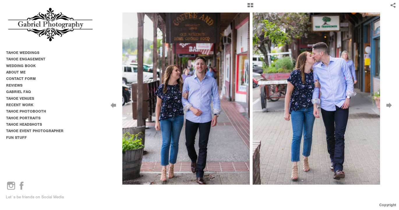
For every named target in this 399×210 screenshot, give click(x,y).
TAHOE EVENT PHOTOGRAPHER (34, 131)
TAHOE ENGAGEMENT (25, 59)
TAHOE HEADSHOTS (24, 124)
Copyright (387, 205)
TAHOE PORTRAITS (23, 118)
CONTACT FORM (21, 78)
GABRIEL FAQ (18, 92)
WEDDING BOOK (21, 66)
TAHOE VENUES (22, 98)
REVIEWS (14, 85)
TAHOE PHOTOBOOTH (26, 111)
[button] (250, 7)
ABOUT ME (16, 72)
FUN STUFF (16, 137)
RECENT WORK (19, 105)
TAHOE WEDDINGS (22, 52)
